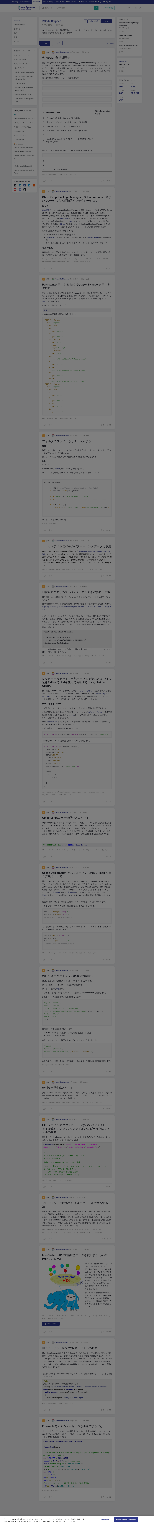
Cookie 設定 (105, 1521)
